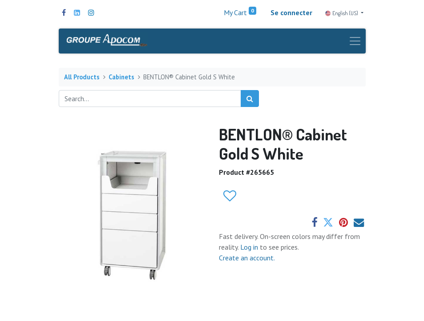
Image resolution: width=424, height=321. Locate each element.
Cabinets (121, 77)
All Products (82, 77)
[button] (229, 196)
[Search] (250, 98)
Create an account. (247, 257)
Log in (250, 247)
